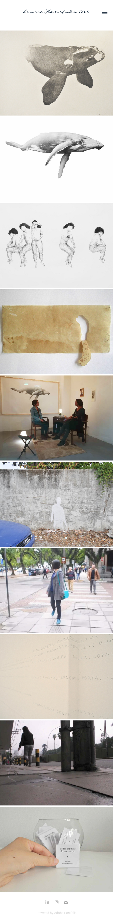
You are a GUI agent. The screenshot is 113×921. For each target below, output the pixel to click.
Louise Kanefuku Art (56, 12)
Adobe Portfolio (65, 913)
